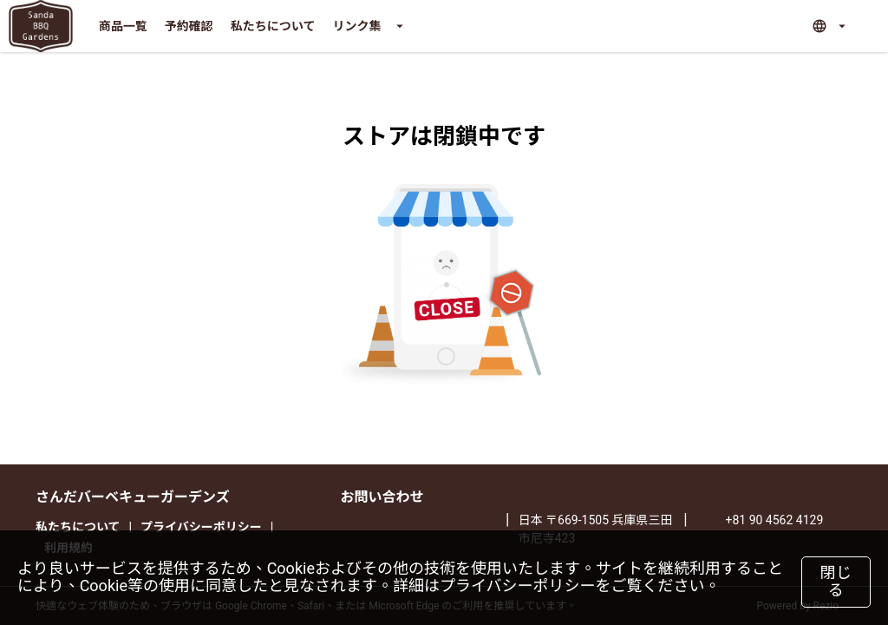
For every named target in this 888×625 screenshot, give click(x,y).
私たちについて (273, 26)
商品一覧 (123, 26)
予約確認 (189, 26)
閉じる (836, 581)
